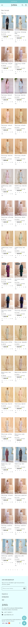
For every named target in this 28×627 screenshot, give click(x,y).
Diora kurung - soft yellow (20, 155)
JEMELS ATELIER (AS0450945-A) (15, 619)
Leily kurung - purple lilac (6, 525)
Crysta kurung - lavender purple (20, 64)
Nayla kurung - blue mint (6, 403)
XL (10, 38)
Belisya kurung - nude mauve (6, 373)
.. (19, 569)
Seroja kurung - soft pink (20, 217)
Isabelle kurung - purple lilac (6, 186)
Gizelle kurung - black (19, 463)
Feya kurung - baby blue (20, 95)
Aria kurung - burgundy (6, 279)
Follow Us (5, 594)
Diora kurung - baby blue (6, 155)
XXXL (2, 40)
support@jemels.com (8, 614)
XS (15, 71)
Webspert (12, 621)
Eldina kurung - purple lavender (19, 434)
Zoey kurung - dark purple (20, 310)
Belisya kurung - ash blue (6, 342)
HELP (3, 600)
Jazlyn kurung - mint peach (7, 495)
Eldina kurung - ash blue (6, 434)
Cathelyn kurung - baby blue (20, 248)
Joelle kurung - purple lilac (7, 555)
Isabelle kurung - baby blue (21, 185)
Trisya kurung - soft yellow (20, 125)
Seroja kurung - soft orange (7, 217)
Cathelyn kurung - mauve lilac (6, 248)
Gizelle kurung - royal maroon (6, 464)
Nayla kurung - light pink (20, 403)
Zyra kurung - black (5, 32)
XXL (12, 38)
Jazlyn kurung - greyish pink (21, 495)
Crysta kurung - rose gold (6, 63)
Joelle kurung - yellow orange (19, 556)
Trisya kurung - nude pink (6, 125)
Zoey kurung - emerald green (6, 311)
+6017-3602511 (7, 612)
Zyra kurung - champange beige (20, 32)
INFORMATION (5, 597)
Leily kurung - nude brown (20, 525)
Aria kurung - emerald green (19, 279)
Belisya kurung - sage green (21, 342)
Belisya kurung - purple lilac (21, 372)
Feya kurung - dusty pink (6, 95)
